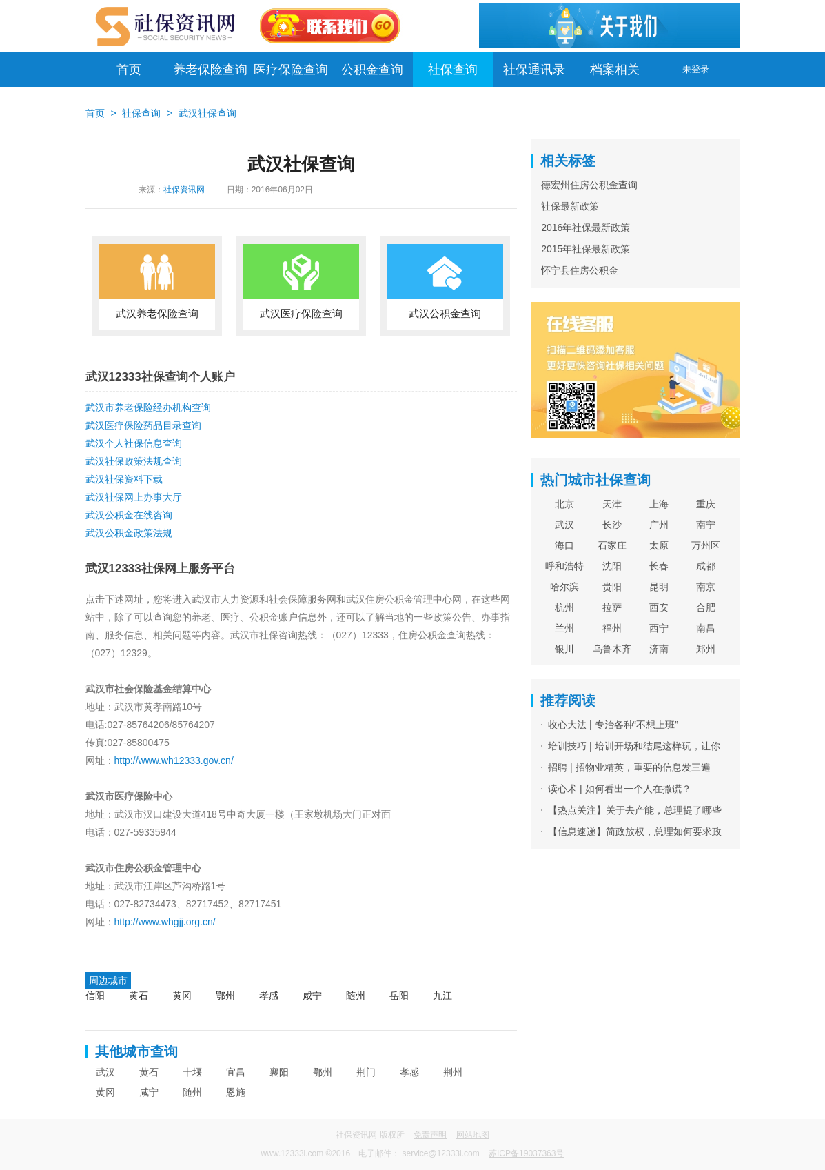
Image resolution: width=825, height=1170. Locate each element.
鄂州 (225, 995)
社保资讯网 (184, 189)
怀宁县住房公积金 (579, 270)
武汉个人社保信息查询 (133, 443)
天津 (612, 504)
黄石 (138, 995)
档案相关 (615, 70)
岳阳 (399, 995)
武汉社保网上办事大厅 (133, 497)
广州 (659, 524)
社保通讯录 (534, 70)
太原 (659, 545)
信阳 (95, 995)
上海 (659, 504)
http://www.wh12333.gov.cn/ (174, 760)
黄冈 (182, 995)
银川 (564, 648)
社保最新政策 (570, 206)
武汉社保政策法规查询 (133, 461)
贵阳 (612, 586)
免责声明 (430, 1135)
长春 (659, 566)
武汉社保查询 (207, 113)
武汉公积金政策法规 (128, 532)
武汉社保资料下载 (124, 479)
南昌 (705, 628)
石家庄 (612, 545)
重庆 (705, 504)
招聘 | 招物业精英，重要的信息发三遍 (629, 767)
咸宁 (312, 995)
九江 (442, 995)
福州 (612, 628)
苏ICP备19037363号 (526, 1153)
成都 (705, 566)
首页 (128, 70)
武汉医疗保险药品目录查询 (143, 425)
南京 (705, 586)
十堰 (192, 1072)
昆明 (659, 586)
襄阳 (279, 1072)
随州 (355, 995)
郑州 (705, 648)
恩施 (235, 1092)
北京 (564, 504)
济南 (659, 648)
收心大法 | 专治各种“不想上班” (613, 724)
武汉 (105, 1072)
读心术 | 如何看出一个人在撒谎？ (619, 788)
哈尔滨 (564, 586)
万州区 (705, 545)
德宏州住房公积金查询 (589, 184)
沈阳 (612, 566)
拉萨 (612, 607)
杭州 (564, 607)
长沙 (612, 524)
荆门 (366, 1072)
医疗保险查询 (291, 70)
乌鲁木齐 (612, 648)
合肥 (705, 607)
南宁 (705, 524)
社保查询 (453, 70)
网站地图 (472, 1135)
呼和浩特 (564, 566)
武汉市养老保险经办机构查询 (148, 407)
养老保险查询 (210, 70)
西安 (659, 607)
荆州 (452, 1072)
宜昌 (235, 1072)
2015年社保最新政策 (585, 248)
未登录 (695, 69)
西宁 (659, 628)
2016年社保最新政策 (585, 227)
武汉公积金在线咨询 (128, 515)
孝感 (268, 995)
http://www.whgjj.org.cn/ (165, 921)
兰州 (564, 628)
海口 (564, 545)
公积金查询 (372, 70)
